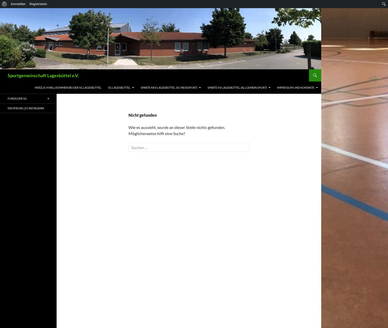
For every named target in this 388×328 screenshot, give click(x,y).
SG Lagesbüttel (119, 87)
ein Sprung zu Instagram (26, 108)
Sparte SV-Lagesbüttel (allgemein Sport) (237, 87)
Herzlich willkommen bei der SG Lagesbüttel (68, 87)
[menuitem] (4, 4)
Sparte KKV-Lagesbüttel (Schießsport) (169, 87)
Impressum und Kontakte (295, 87)
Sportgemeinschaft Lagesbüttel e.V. (43, 75)
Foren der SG (17, 98)
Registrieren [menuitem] (38, 4)
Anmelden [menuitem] (18, 4)
